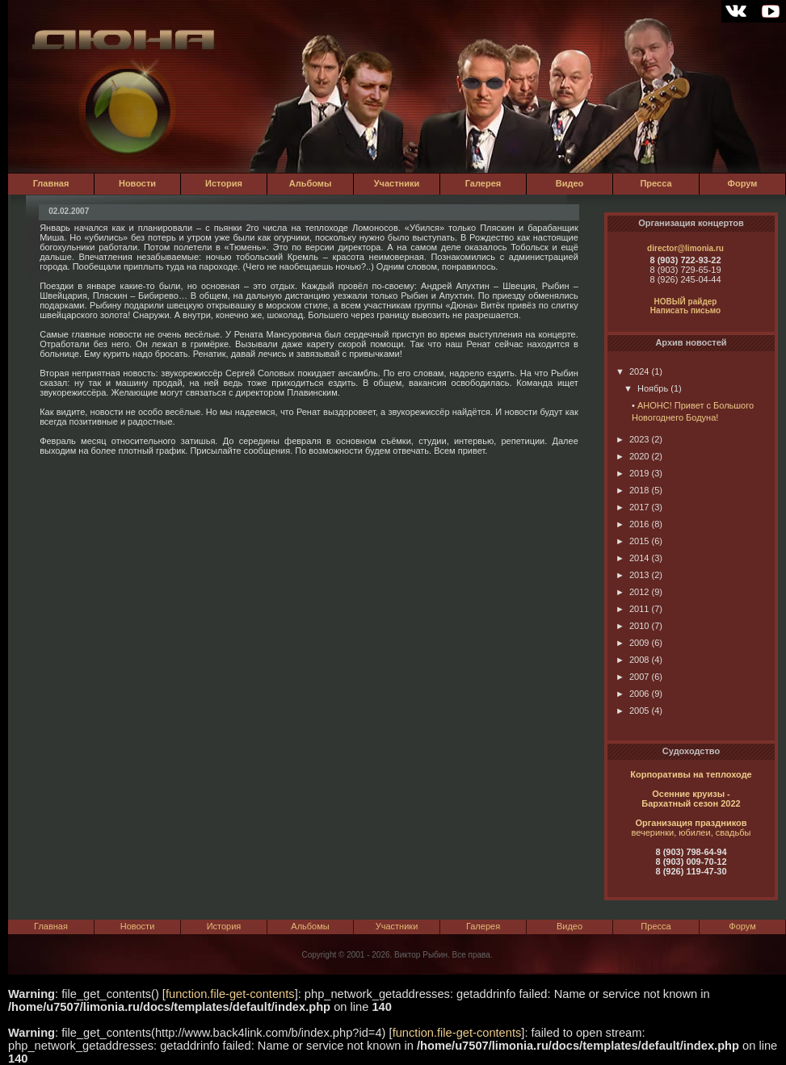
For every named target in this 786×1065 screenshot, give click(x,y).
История (223, 183)
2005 (632, 710)
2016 (632, 524)
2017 (632, 507)
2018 (632, 490)
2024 (632, 371)
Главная (51, 183)
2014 (632, 558)
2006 (632, 693)
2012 (632, 592)
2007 (632, 676)
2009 (632, 643)
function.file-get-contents (230, 993)
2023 (632, 439)
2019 (632, 473)
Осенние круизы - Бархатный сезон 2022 (690, 798)
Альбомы (310, 183)
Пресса (655, 183)
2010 (632, 626)
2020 (632, 456)
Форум (743, 183)
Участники (397, 183)
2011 (632, 609)
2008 (632, 660)
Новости (137, 183)
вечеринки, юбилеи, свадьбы (691, 832)
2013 (632, 575)
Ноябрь (646, 388)
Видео (570, 183)
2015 (632, 541)
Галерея (483, 183)
